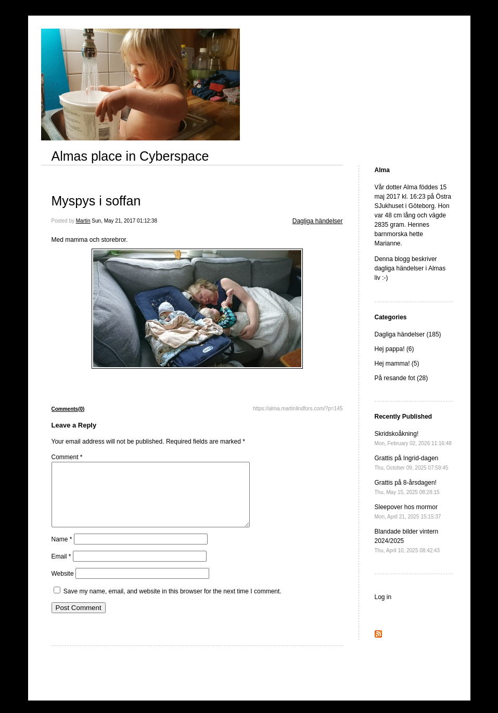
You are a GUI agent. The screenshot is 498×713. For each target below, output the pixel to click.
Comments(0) (68, 409)
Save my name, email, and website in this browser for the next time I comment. (172, 603)
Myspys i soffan (96, 200)
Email (61, 569)
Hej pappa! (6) (394, 349)
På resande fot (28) (401, 378)
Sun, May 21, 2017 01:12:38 (124, 221)
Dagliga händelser (317, 221)
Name (62, 551)
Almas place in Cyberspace (130, 156)
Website (63, 586)
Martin (83, 221)
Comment (67, 457)
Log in (383, 597)
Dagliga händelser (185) (408, 334)
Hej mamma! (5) (397, 363)
